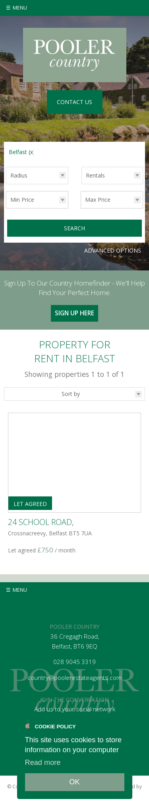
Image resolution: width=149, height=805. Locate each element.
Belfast (22, 152)
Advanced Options (112, 250)
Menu (20, 7)
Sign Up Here (74, 313)
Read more (43, 762)
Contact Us (74, 102)
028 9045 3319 (74, 662)
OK (74, 782)
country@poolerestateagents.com (74, 678)
